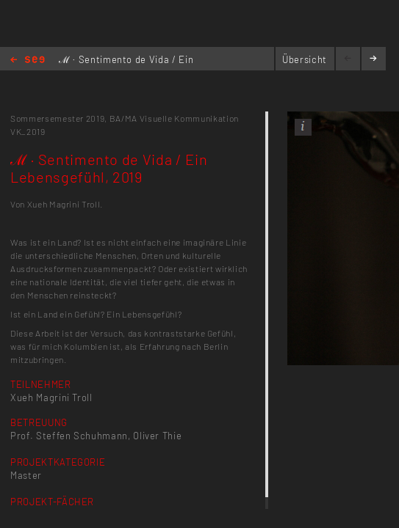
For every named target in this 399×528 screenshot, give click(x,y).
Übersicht (304, 59)
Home (27, 60)
